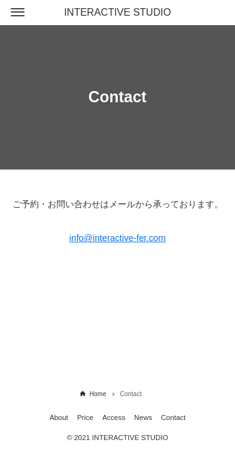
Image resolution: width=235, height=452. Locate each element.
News (143, 417)
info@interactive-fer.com (118, 238)
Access (113, 417)
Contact (173, 417)
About (59, 417)
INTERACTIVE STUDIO (117, 12)
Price (85, 417)
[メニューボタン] (17, 12)
